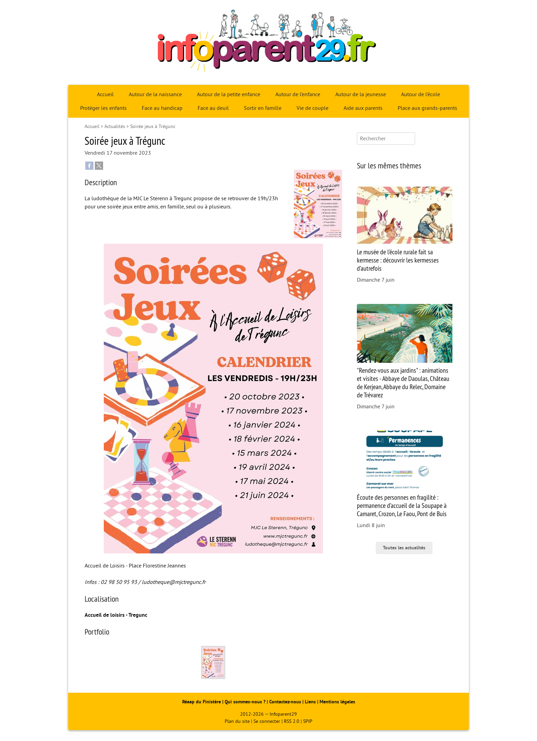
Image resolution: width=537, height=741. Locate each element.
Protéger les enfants (103, 108)
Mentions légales (337, 702)
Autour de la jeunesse (360, 94)
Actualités (114, 126)
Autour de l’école (420, 94)
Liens (310, 702)
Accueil (105, 94)
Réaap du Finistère (201, 702)
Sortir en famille (263, 108)
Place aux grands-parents (427, 108)
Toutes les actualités (404, 547)
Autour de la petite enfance (228, 94)
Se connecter (266, 721)
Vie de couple (312, 108)
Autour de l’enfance (297, 94)
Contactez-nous (285, 702)
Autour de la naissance (155, 94)
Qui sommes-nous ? (246, 702)
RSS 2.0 (291, 721)
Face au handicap (162, 108)
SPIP (307, 721)
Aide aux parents (363, 108)
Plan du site (237, 721)
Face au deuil (213, 108)
